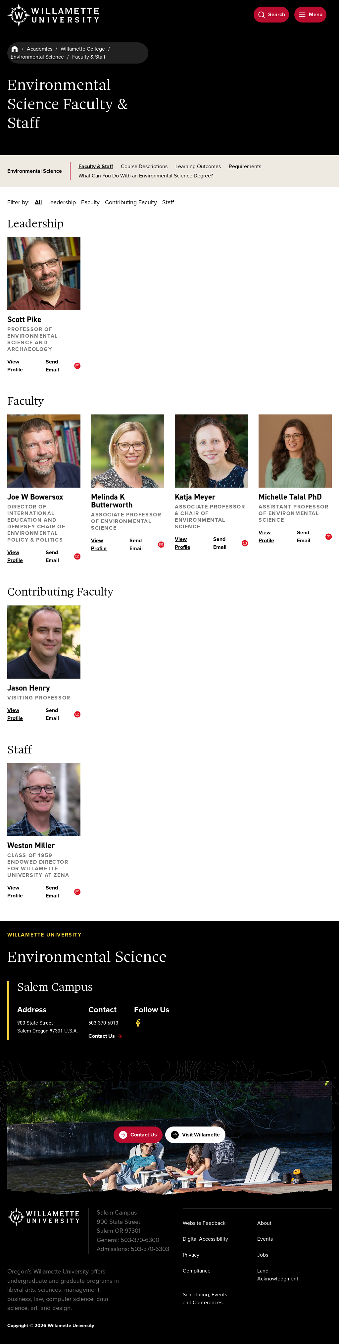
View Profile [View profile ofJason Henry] (15, 714)
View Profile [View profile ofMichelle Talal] (266, 536)
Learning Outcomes (198, 166)
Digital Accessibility (205, 1239)
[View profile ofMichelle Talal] (295, 451)
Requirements (245, 166)
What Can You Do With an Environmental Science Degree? (145, 175)
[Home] (15, 49)
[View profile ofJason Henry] (43, 641)
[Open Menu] (310, 15)
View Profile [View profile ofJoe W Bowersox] (15, 556)
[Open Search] (271, 15)
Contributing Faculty (131, 202)
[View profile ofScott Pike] (43, 273)
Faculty (90, 202)
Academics (39, 49)
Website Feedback (204, 1223)
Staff (168, 202)
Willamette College (83, 49)
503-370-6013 (103, 1022)
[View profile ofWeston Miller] (43, 799)
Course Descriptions (144, 166)
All (38, 202)
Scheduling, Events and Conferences (205, 1298)
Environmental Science (37, 57)
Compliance (197, 1270)
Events (265, 1239)
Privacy (191, 1255)
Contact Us (138, 1135)
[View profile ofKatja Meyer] (211, 451)
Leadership (61, 202)
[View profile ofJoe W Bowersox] (43, 451)
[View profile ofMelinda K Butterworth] (127, 451)
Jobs (262, 1255)
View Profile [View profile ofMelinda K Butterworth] (99, 544)
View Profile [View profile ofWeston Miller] (15, 891)
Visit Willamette (195, 1135)
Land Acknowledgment (277, 1274)
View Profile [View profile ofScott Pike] (15, 365)
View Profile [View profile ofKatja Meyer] (182, 543)
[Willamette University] (53, 15)
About (264, 1223)
